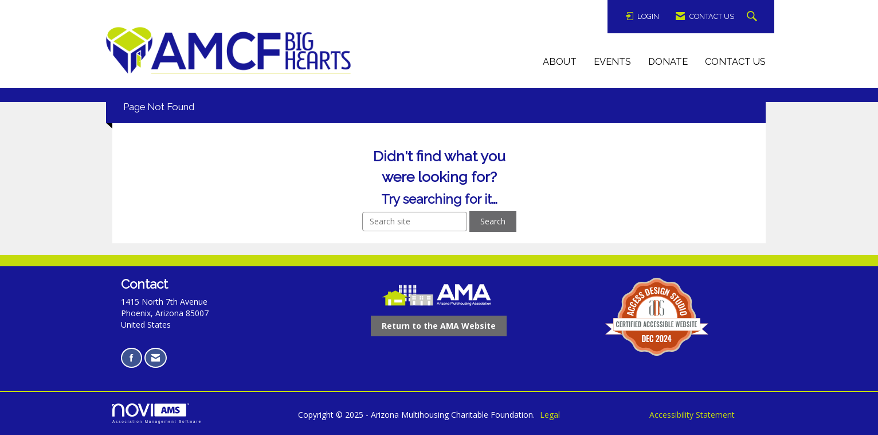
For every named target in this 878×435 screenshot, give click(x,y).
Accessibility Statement (692, 414)
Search (492, 221)
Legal (550, 414)
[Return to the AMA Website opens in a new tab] (439, 326)
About (560, 61)
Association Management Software (157, 413)
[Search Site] (753, 17)
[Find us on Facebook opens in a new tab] (131, 358)
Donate (668, 61)
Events (612, 61)
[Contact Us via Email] (155, 358)
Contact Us (735, 61)
